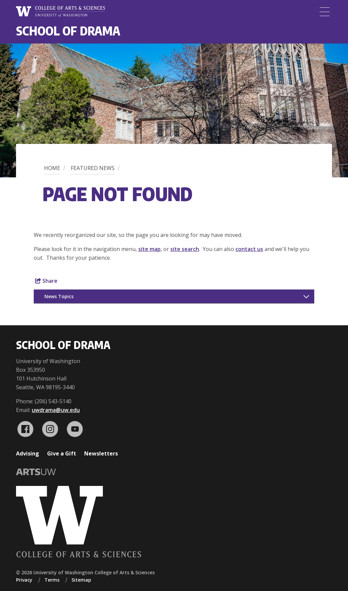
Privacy (24, 580)
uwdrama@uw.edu (56, 410)
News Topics (58, 296)
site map (149, 249)
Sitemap (81, 580)
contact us (249, 249)
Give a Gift (61, 453)
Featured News (93, 168)
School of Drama (68, 30)
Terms (51, 580)
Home (52, 168)
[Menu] (324, 11)
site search (184, 249)
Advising (27, 453)
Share (46, 280)
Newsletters (101, 453)
